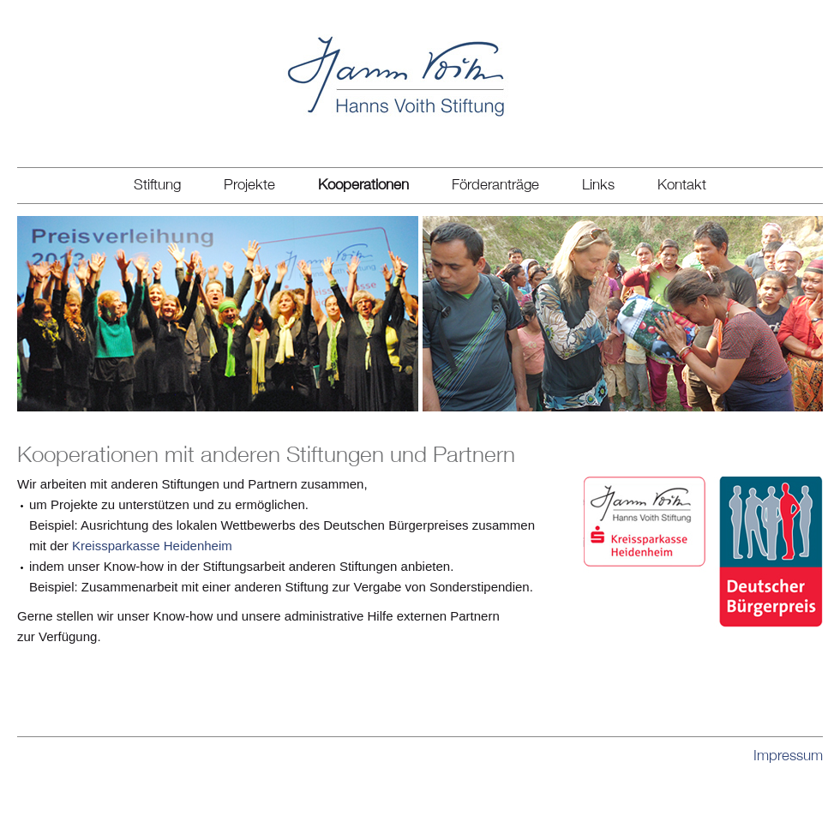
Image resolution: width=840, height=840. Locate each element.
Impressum (788, 755)
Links (598, 184)
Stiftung (157, 184)
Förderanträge (495, 184)
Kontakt (681, 184)
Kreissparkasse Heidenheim (152, 545)
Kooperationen (363, 184)
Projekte (249, 184)
